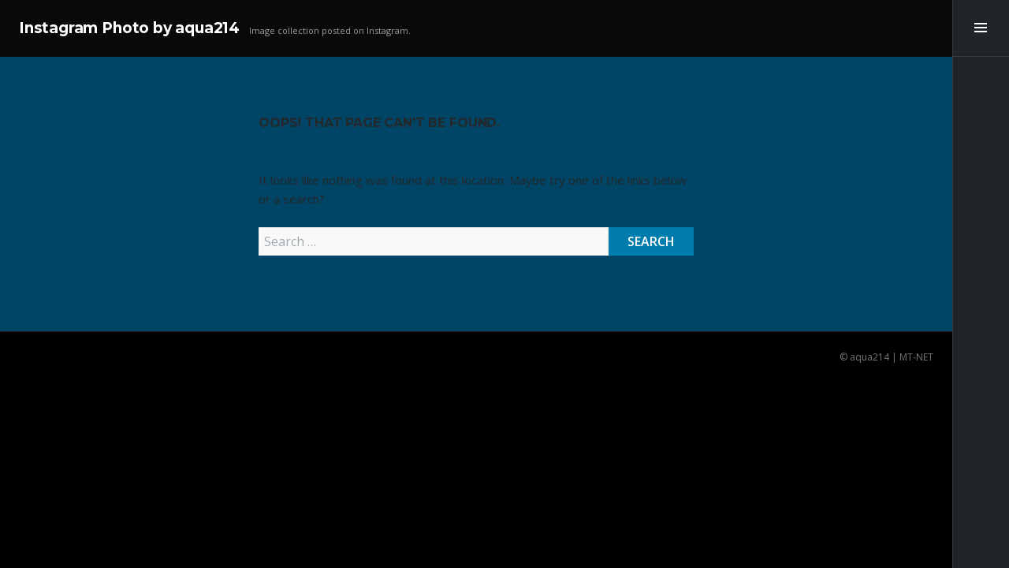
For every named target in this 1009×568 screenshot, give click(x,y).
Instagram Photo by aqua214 (129, 28)
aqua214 (869, 357)
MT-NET (916, 357)
